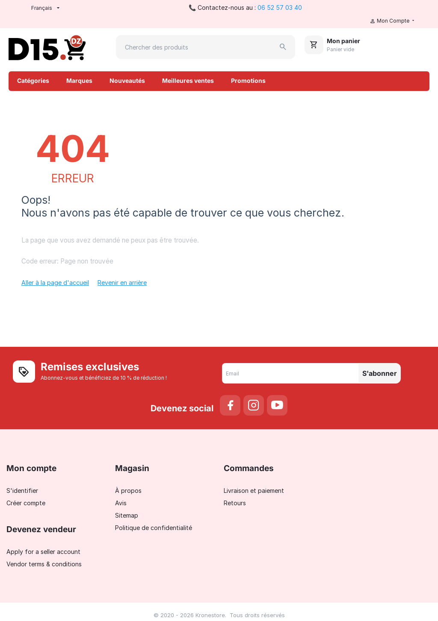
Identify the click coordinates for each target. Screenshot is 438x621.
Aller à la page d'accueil (55, 282)
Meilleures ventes (188, 80)
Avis (121, 503)
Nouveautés (127, 80)
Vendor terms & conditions (44, 564)
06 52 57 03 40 (279, 7)
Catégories (33, 80)
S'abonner (379, 373)
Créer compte (25, 503)
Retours (235, 503)
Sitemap (126, 515)
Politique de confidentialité (153, 527)
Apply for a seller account (43, 551)
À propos (128, 490)
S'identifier (22, 490)
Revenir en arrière (122, 282)
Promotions (248, 80)
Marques (79, 80)
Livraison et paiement (254, 490)
